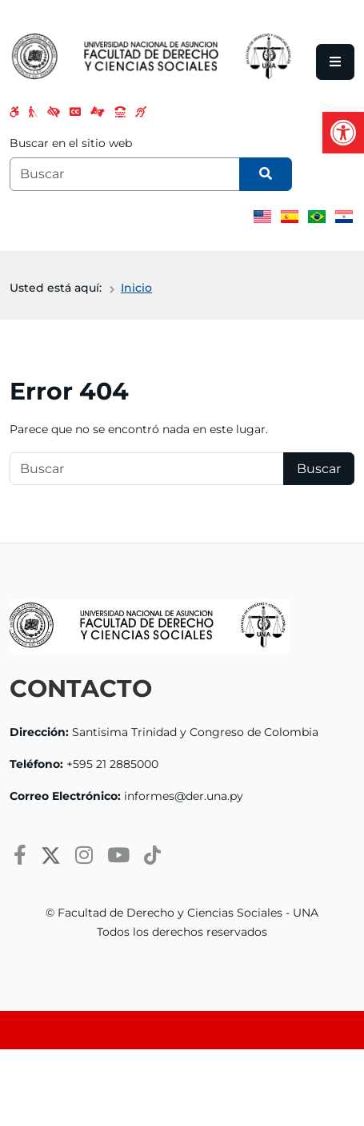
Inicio (136, 288)
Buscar (319, 468)
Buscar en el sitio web (71, 143)
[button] (343, 132)
